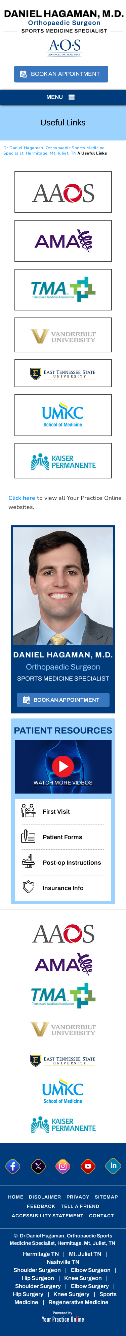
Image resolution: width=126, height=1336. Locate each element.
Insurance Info (63, 888)
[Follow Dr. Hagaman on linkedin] (113, 1166)
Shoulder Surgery (38, 1286)
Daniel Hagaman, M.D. (63, 655)
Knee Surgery (71, 1294)
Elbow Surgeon (91, 1270)
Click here (21, 498)
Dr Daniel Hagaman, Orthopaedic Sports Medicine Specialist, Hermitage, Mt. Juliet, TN (53, 150)
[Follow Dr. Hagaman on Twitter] (38, 1166)
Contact (101, 1215)
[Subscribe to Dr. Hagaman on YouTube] (88, 1166)
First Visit (56, 811)
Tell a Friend (80, 1206)
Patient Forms (62, 837)
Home (16, 1197)
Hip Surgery (28, 1294)
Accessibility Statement (48, 1215)
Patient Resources (63, 730)
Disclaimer (45, 1197)
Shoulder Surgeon (37, 1270)
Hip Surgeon (38, 1278)
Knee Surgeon (83, 1278)
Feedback (41, 1206)
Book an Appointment (65, 74)
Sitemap (106, 1197)
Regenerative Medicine (78, 1302)
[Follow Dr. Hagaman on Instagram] (63, 1166)
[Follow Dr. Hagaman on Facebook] (12, 1166)
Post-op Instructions (72, 862)
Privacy (78, 1197)
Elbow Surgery (90, 1286)
